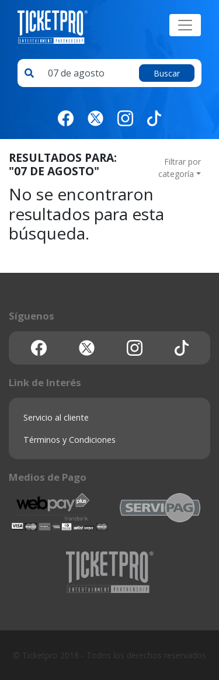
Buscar (167, 73)
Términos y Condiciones (69, 439)
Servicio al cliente (56, 417)
